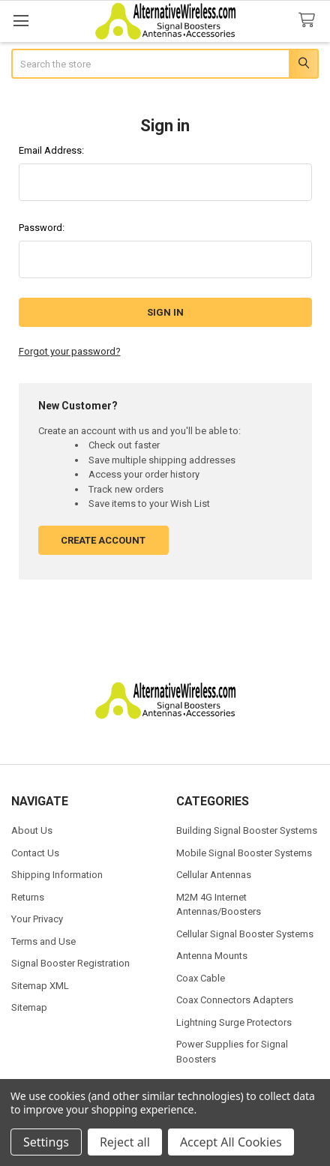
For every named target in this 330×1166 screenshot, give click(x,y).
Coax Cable (200, 978)
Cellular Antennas (213, 874)
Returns (27, 897)
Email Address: (51, 150)
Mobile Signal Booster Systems (244, 853)
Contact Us (35, 853)
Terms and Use (43, 941)
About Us (31, 830)
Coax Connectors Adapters (234, 1000)
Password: (41, 227)
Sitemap (29, 1007)
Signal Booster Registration (70, 963)
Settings (46, 1142)
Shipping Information (57, 874)
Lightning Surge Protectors (234, 1022)
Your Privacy (37, 919)
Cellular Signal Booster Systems (245, 934)
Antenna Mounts (212, 955)
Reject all (125, 1142)
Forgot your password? (70, 351)
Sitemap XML (40, 985)
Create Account (103, 540)
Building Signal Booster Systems (246, 830)
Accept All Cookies (231, 1142)
